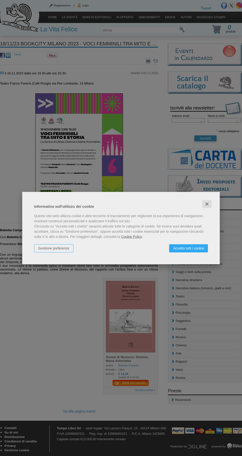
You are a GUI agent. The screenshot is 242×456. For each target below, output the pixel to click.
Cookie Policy (131, 236)
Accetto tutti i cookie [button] (188, 248)
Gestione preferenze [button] (53, 248)
